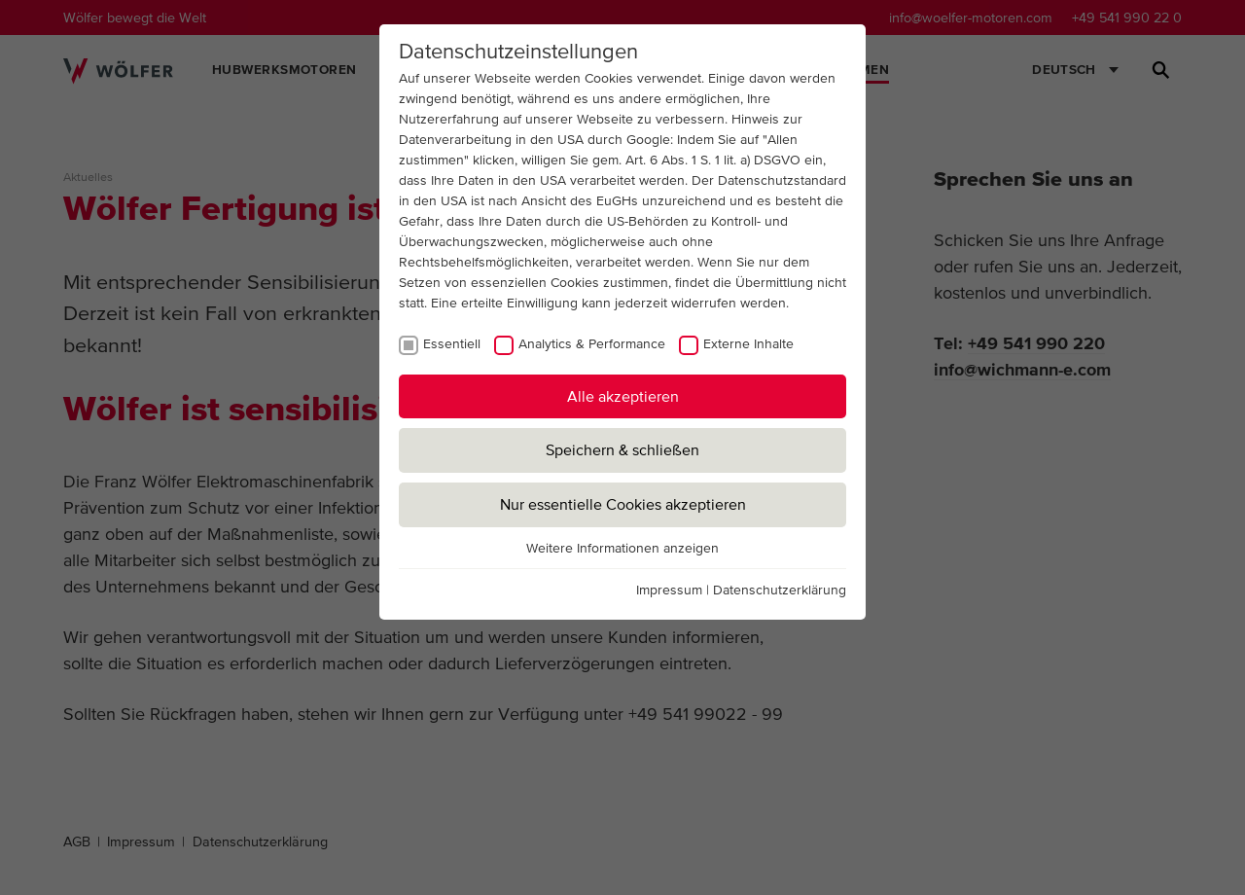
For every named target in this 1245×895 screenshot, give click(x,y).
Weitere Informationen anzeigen (622, 547)
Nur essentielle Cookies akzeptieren (623, 504)
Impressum (669, 589)
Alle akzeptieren (623, 396)
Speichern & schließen (622, 449)
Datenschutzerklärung (779, 589)
